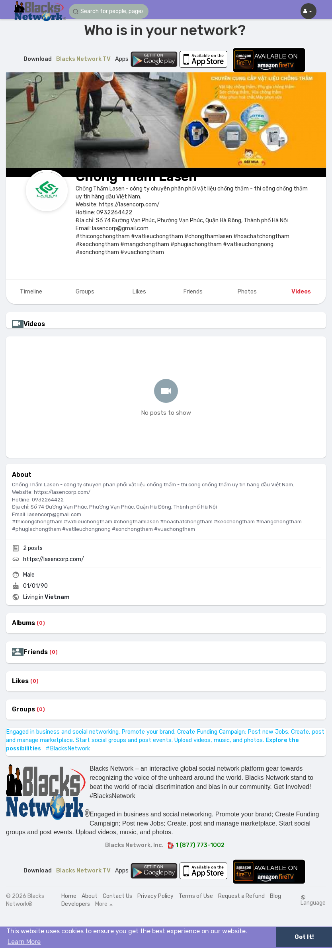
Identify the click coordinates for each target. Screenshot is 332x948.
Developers (75, 904)
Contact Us (117, 896)
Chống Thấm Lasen (136, 176)
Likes (20, 681)
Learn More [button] (24, 942)
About (90, 896)
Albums (23, 623)
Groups (23, 709)
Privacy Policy (155, 896)
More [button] (104, 904)
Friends (35, 652)
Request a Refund (241, 896)
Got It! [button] (304, 937)
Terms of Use (196, 896)
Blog (275, 896)
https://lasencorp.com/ (53, 559)
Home (68, 896)
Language (313, 900)
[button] (108, 11)
